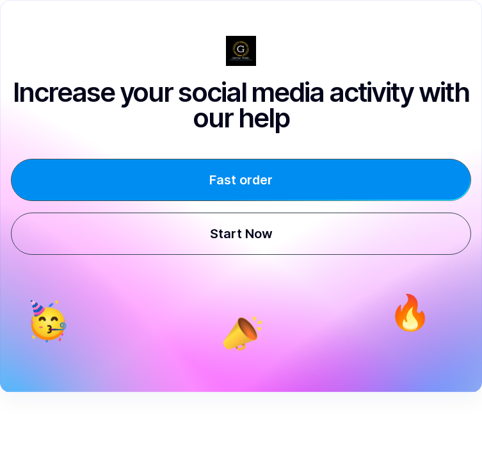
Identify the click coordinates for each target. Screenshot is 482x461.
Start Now (241, 233)
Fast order (241, 180)
